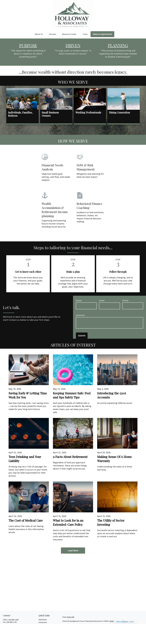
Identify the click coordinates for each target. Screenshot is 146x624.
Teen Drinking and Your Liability (25, 459)
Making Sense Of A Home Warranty (114, 459)
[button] (39, 34)
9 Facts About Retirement (70, 457)
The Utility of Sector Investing (110, 522)
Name (79, 300)
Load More (73, 550)
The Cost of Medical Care (26, 520)
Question (80, 315)
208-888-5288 (13, 620)
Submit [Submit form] (81, 335)
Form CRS (70, 617)
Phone (125, 300)
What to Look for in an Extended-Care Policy (68, 522)
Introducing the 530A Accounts (111, 395)
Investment (43, 622)
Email (101, 300)
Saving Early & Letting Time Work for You (28, 395)
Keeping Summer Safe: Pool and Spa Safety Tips (71, 395)
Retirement (43, 620)
